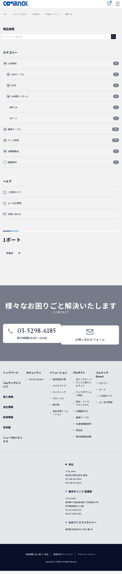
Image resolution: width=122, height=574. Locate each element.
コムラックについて (12, 388)
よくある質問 (14, 203)
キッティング (59, 395)
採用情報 (8, 420)
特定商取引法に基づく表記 (37, 557)
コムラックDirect (19, 14)
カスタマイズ (59, 388)
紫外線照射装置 (83, 439)
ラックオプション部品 (83, 397)
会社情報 (8, 410)
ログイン (103, 386)
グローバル (58, 401)
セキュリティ (33, 376)
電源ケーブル (82, 420)
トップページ (10, 376)
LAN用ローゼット (52, 14)
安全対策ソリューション (60, 416)
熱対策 (56, 407)
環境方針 (57, 557)
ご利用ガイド (14, 192)
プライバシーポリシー (86, 557)
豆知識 (7, 430)
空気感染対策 (59, 382)
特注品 (79, 433)
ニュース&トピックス (13, 442)
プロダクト (79, 376)
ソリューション (58, 376)
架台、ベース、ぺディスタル (83, 406)
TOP (5, 14)
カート (102, 392)
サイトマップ (66, 557)
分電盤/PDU (82, 414)
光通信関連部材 (83, 427)
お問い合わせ (14, 214)
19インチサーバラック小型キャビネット (84, 385)
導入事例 (8, 400)
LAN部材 (35, 14)
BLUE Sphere (36, 382)
